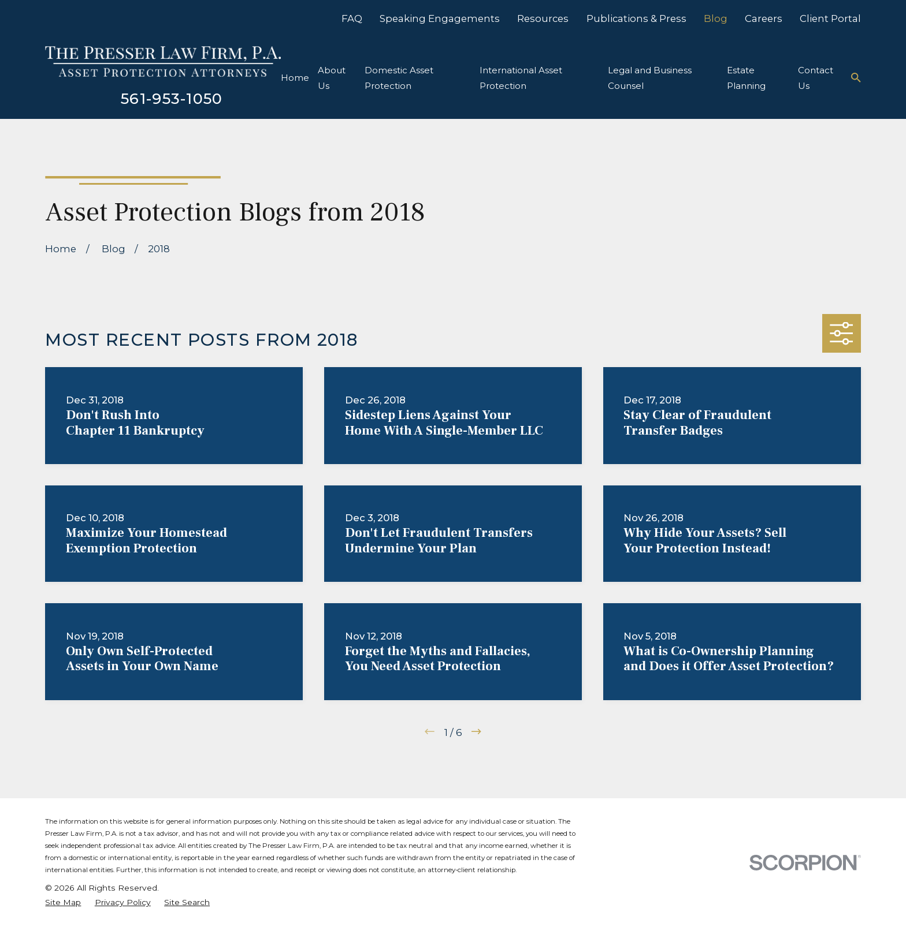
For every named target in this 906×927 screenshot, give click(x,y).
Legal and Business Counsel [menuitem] (650, 78)
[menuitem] (63, 902)
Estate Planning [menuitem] (746, 78)
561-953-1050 (172, 98)
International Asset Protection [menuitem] (521, 78)
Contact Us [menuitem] (815, 78)
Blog (715, 18)
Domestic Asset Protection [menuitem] (399, 78)
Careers (763, 18)
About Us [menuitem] (332, 78)
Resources (543, 18)
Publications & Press (636, 18)
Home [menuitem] (295, 77)
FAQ (351, 18)
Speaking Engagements (440, 18)
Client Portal (830, 18)
